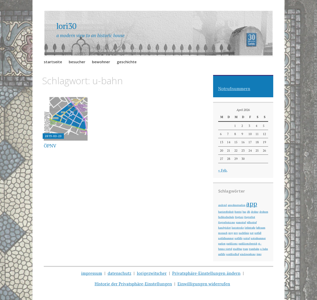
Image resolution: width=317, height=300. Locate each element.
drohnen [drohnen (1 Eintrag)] (263, 211)
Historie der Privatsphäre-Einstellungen (133, 284)
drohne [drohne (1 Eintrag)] (254, 211)
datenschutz (119, 273)
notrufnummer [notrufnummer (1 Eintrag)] (258, 238)
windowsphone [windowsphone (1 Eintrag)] (248, 254)
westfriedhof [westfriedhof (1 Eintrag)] (232, 254)
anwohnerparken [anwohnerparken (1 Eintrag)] (236, 205)
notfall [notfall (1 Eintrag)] (257, 233)
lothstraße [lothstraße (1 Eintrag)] (250, 227)
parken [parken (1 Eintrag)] (221, 243)
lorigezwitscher (152, 273)
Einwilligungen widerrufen (204, 284)
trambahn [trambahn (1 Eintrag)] (254, 248)
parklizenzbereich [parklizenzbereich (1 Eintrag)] (248, 243)
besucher (77, 61)
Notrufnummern (234, 88)
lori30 (66, 26)
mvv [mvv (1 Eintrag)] (236, 233)
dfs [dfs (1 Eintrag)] (248, 211)
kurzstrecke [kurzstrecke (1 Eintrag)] (238, 227)
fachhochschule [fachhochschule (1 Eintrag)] (226, 217)
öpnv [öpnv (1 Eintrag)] (259, 254)
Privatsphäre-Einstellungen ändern (206, 273)
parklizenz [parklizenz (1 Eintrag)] (232, 243)
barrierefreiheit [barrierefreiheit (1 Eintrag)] (226, 211)
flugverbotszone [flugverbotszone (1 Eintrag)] (226, 222)
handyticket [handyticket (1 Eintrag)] (224, 227)
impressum (91, 273)
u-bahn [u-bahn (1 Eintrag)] (264, 248)
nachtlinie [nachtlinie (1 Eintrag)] (244, 233)
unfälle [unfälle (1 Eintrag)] (221, 254)
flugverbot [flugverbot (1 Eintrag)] (249, 217)
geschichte (127, 61)
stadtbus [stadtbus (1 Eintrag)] (237, 248)
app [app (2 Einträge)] (251, 203)
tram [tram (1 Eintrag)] (245, 248)
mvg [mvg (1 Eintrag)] (230, 233)
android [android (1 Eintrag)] (222, 205)
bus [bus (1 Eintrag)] (244, 211)
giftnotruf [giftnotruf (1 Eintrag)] (252, 222)
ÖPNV (50, 146)
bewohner (101, 61)
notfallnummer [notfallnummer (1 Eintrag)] (226, 238)
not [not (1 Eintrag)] (252, 233)
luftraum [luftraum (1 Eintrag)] (260, 227)
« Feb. (222, 170)
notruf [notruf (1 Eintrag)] (246, 238)
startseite (53, 61)
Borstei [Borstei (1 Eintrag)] (238, 211)
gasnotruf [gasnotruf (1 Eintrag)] (241, 222)
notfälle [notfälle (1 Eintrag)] (239, 238)
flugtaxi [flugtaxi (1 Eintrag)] (239, 217)
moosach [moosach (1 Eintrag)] (222, 233)
